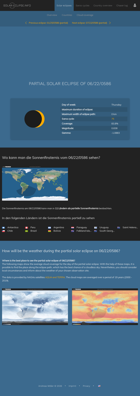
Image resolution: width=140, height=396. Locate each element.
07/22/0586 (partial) (91, 22)
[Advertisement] (70, 50)
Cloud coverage (85, 15)
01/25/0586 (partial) (46, 22)
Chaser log (122, 5)
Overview (52, 15)
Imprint (72, 386)
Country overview (103, 5)
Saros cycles (82, 5)
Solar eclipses (64, 5)
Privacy (86, 386)
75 (112, 118)
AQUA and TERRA (55, 277)
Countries (67, 15)
